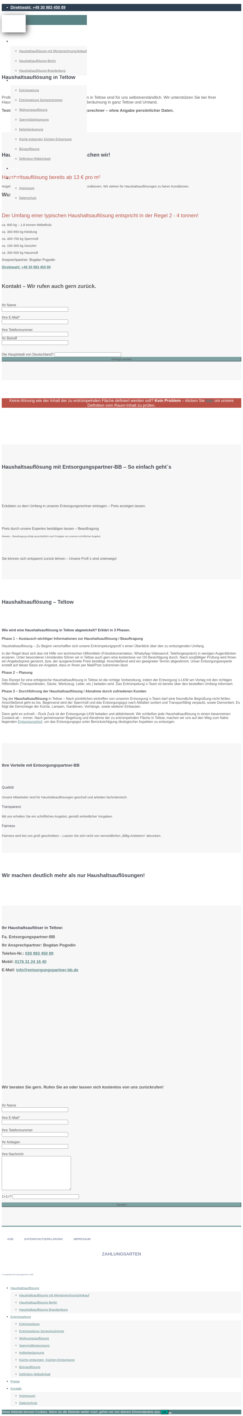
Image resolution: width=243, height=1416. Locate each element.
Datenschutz (27, 198)
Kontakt (15, 178)
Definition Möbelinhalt (35, 159)
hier (209, 400)
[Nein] (170, 1413)
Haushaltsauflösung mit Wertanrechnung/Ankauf (53, 51)
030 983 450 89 (39, 953)
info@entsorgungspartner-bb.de (47, 970)
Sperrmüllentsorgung (34, 119)
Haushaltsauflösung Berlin (37, 61)
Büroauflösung (29, 149)
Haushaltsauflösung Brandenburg (42, 71)
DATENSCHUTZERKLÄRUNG (43, 1239)
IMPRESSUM (82, 1239)
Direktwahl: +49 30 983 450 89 (38, 7)
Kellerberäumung (31, 129)
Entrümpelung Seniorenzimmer (41, 100)
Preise (14, 168)
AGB (10, 1239)
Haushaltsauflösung (24, 41)
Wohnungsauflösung (33, 110)
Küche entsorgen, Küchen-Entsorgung (45, 139)
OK (164, 1412)
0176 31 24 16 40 (30, 961)
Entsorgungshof (30, 722)
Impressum (26, 188)
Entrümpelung (20, 80)
